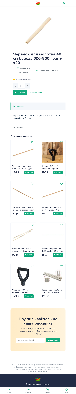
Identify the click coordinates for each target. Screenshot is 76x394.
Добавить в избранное (23, 70)
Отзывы (18, 128)
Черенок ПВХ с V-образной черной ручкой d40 (50, 168)
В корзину (20, 92)
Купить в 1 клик (36, 92)
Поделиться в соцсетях (47, 70)
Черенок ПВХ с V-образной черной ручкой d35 (20, 292)
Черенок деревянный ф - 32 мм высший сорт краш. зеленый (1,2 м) (23, 210)
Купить (29, 172)
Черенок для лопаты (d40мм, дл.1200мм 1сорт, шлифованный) (52, 210)
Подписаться (53, 340)
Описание (19, 106)
